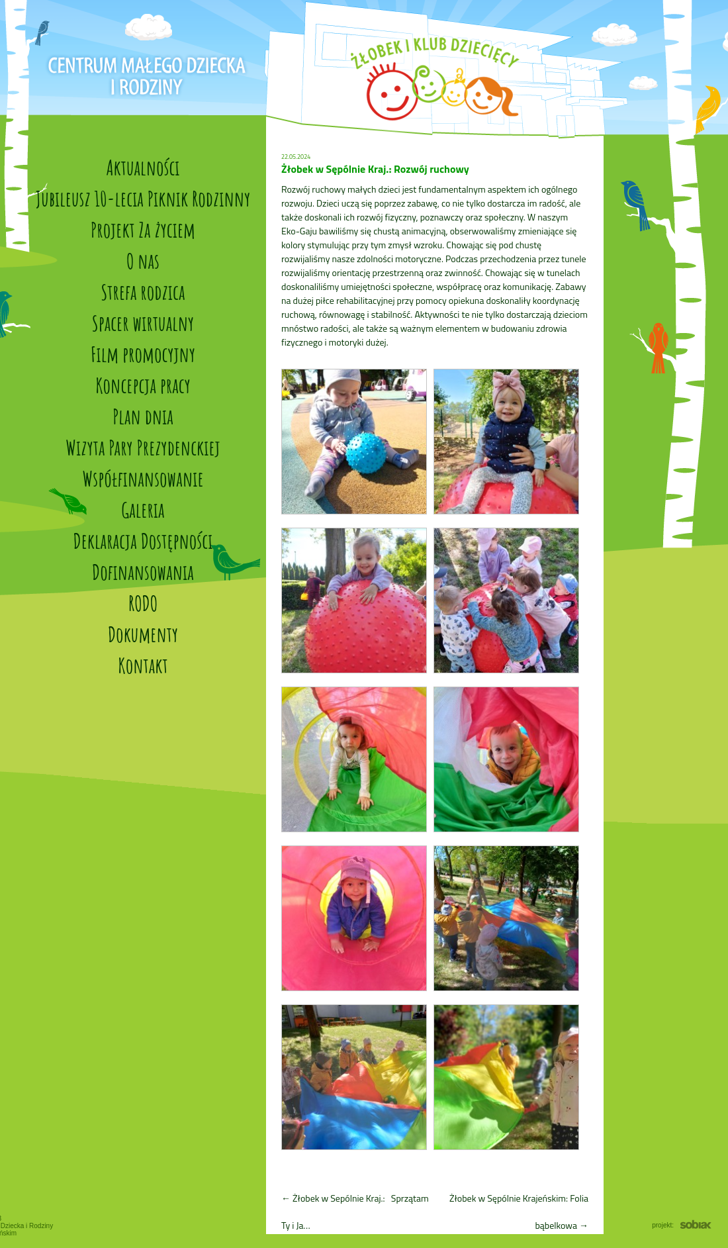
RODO (143, 602)
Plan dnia (143, 416)
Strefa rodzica (143, 291)
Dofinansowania (143, 571)
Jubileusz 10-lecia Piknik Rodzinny (143, 198)
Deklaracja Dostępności (143, 540)
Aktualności (142, 167)
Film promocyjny (143, 353)
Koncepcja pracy (143, 385)
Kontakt (142, 665)
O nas (142, 260)
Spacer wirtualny (143, 322)
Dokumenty (143, 634)
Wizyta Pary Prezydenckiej (143, 447)
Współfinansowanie (142, 478)
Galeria (142, 509)
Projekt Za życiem (143, 229)
